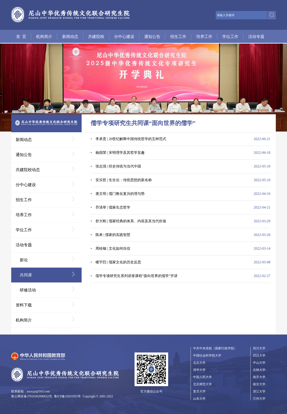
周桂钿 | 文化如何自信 (113, 248)
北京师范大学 (202, 384)
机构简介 (44, 36)
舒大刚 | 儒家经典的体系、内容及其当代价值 (131, 221)
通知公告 (152, 36)
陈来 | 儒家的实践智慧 (113, 235)
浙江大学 (259, 391)
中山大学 (259, 362)
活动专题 (256, 36)
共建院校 (96, 36)
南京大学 (259, 384)
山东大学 (199, 398)
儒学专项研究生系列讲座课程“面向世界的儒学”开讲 (137, 276)
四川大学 (259, 348)
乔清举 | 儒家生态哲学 (113, 207)
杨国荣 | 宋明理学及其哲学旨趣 (120, 152)
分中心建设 (124, 36)
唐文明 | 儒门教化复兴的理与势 (120, 194)
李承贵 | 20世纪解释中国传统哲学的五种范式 (131, 139)
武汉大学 (259, 355)
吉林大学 (259, 370)
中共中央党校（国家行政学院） (215, 348)
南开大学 (259, 377)
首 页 (21, 36)
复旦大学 (199, 391)
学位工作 (230, 36)
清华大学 (199, 370)
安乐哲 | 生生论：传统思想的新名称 (124, 180)
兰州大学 (259, 398)
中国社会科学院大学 (207, 355)
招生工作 (178, 36)
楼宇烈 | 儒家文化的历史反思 (118, 262)
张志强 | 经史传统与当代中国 (118, 166)
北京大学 (199, 362)
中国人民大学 (202, 377)
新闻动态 (70, 36)
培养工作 (204, 36)
